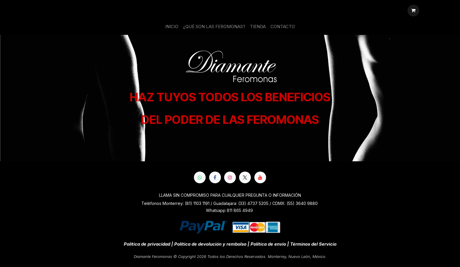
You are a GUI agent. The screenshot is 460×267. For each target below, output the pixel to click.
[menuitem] (172, 26)
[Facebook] (215, 177)
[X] (245, 177)
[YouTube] (260, 177)
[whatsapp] (200, 177)
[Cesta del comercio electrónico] (413, 10)
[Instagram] (230, 177)
